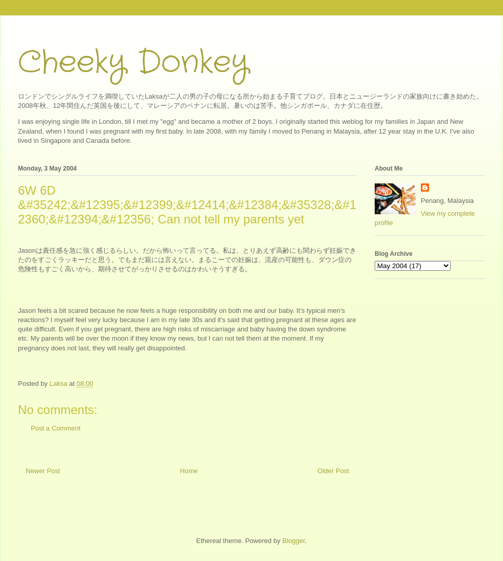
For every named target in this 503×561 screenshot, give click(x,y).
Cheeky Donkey (133, 63)
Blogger (293, 541)
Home (189, 471)
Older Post (333, 471)
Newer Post (43, 471)
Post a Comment (56, 428)
